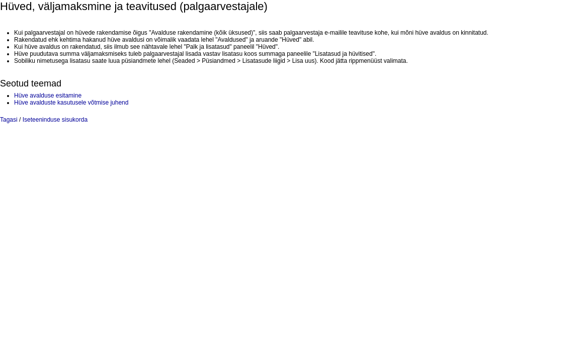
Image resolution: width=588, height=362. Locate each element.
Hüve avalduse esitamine (47, 95)
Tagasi (9, 119)
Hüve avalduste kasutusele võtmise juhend (71, 102)
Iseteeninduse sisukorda (55, 119)
